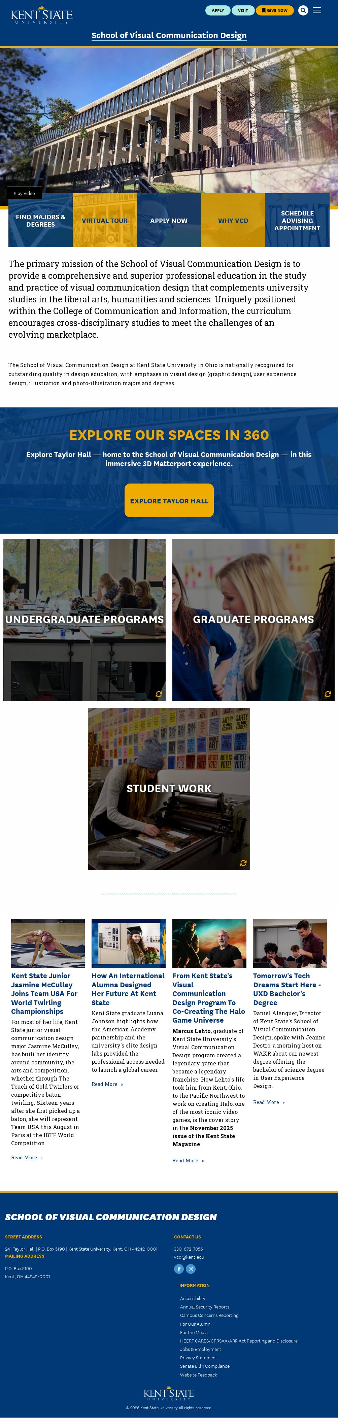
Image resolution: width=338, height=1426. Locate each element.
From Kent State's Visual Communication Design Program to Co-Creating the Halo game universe (208, 997)
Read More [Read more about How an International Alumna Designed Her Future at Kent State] (104, 1084)
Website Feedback (198, 1374)
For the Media (194, 1332)
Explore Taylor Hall (169, 500)
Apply (218, 9)
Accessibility (192, 1298)
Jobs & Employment (200, 1349)
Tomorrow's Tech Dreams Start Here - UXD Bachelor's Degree (287, 988)
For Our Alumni (195, 1323)
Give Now (275, 9)
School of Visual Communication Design (169, 34)
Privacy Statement (198, 1357)
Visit (243, 9)
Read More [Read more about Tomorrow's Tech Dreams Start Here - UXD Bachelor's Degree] (266, 1102)
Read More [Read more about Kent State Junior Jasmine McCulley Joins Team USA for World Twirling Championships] (24, 1157)
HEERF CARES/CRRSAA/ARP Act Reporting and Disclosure (239, 1340)
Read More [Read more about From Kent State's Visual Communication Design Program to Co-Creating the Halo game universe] (185, 1160)
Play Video (24, 193)
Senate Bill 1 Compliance (205, 1365)
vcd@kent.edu (189, 1256)
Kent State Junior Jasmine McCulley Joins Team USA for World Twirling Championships (44, 993)
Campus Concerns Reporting (209, 1315)
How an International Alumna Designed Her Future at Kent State (128, 988)
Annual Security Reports (204, 1306)
